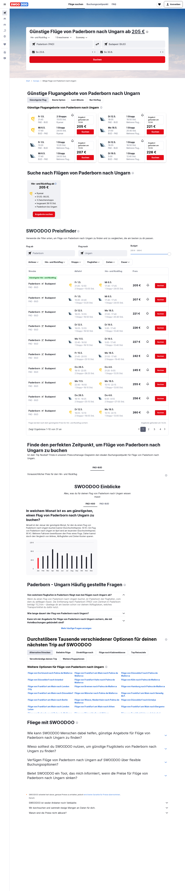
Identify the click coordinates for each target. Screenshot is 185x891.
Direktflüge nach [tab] (84, 652)
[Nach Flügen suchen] (4, 13)
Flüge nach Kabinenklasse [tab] (112, 652)
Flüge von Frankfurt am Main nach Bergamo (142, 706)
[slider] (169, 254)
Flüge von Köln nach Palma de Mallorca (140, 679)
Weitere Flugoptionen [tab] (73, 659)
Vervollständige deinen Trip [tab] (43, 659)
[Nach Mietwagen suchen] (4, 24)
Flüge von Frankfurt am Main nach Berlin (48, 700)
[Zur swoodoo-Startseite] (19, 4)
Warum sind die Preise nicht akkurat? (99, 813)
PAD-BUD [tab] (97, 467)
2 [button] (148, 429)
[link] (44, 214)
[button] (5, 4)
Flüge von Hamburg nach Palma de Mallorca (143, 686)
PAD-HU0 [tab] (90, 503)
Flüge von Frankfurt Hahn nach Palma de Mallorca (95, 681)
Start (28, 81)
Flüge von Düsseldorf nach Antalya (138, 700)
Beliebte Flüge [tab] (63, 652)
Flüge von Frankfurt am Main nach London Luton (48, 708)
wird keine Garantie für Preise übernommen (102, 795)
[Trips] (4, 44)
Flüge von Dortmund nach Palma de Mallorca (50, 673)
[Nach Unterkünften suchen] (4, 19)
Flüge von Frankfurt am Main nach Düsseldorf (50, 693)
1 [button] (143, 429)
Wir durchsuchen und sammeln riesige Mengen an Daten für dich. (99, 807)
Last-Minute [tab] (77, 100)
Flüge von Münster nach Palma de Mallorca (96, 693)
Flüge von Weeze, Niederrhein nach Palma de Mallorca (97, 701)
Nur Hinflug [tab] (95, 100)
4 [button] (160, 429)
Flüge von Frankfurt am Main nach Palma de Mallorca (96, 674)
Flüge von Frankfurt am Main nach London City (48, 687)
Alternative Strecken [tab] (40, 652)
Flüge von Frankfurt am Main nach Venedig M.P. (142, 694)
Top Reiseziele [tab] (138, 652)
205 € (138, 31)
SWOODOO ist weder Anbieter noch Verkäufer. (99, 802)
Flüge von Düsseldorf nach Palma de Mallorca (139, 674)
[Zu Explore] (4, 36)
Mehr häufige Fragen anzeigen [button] (76, 628)
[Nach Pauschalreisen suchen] (4, 30)
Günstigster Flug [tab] (38, 100)
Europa (36, 81)
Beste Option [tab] (58, 100)
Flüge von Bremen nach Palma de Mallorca (96, 686)
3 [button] (154, 429)
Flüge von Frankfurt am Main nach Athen (95, 706)
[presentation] (147, 32)
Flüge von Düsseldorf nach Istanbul (45, 679)
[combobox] (40, 37)
